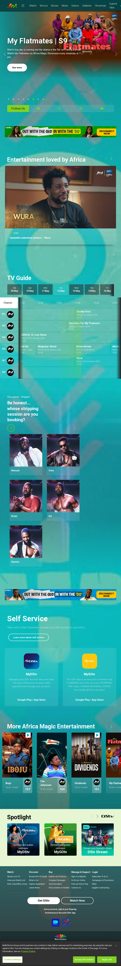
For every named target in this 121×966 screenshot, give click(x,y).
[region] (60, 953)
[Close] (116, 945)
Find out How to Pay (79, 884)
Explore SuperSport (37, 884)
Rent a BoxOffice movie (17, 884)
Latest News (34, 888)
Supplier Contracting (100, 888)
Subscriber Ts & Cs (100, 876)
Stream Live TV (13, 876)
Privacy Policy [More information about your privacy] (28, 951)
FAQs (94, 884)
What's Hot (34, 880)
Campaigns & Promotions (103, 880)
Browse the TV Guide (38, 876)
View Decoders (55, 884)
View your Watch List (16, 880)
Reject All (107, 959)
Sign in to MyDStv (78, 876)
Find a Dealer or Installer (59, 888)
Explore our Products (57, 876)
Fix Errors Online (78, 880)
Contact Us (76, 888)
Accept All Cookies (84, 959)
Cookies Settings (12, 959)
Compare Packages (57, 880)
